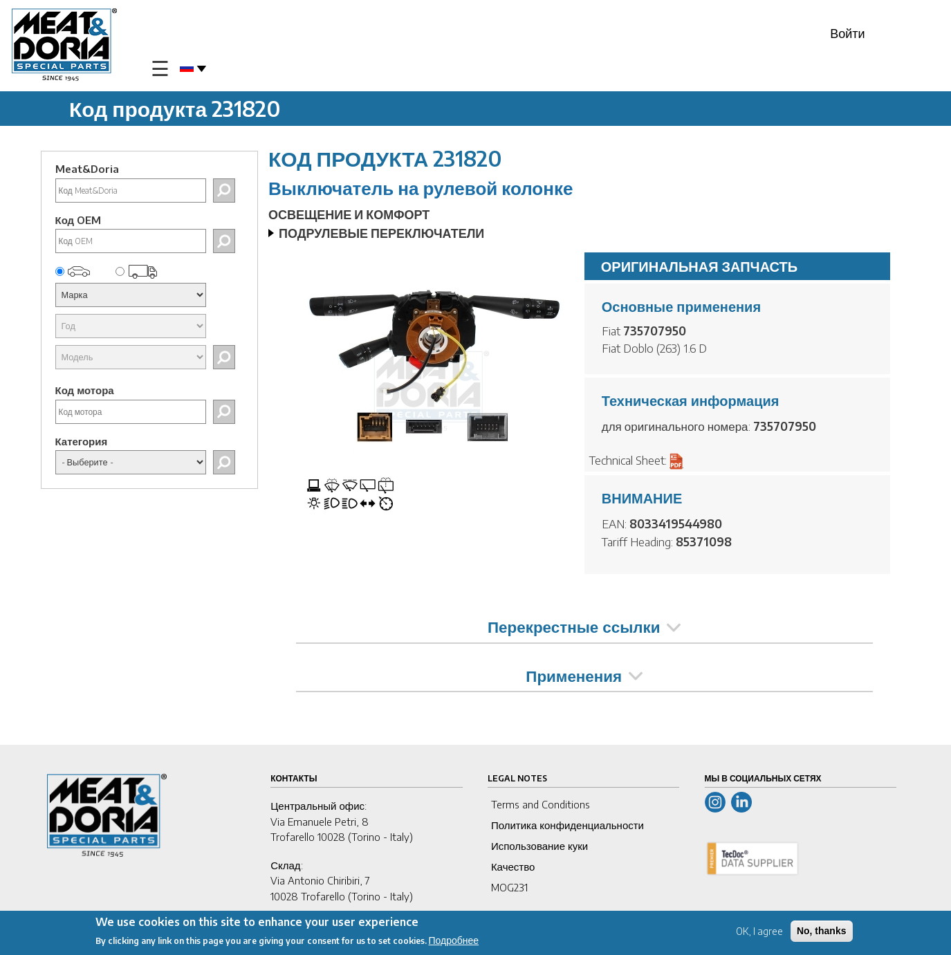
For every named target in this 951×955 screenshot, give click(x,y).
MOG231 (509, 887)
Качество (513, 866)
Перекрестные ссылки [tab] (584, 626)
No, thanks (822, 930)
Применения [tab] (584, 675)
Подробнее (454, 941)
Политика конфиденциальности (567, 825)
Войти (847, 33)
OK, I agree (759, 931)
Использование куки (539, 846)
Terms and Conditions (540, 804)
